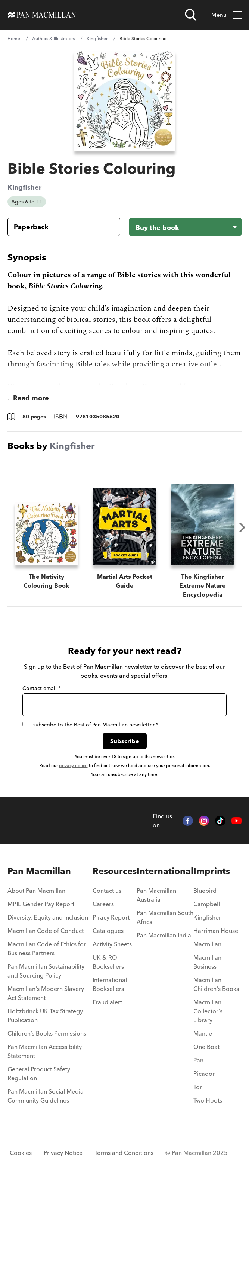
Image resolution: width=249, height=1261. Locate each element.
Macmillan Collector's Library (207, 1086)
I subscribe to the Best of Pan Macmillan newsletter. (90, 800)
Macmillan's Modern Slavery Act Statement (45, 1069)
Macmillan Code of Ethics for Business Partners (46, 1024)
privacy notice (73, 841)
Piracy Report (111, 993)
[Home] (42, 15)
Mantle (202, 1109)
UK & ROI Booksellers (108, 1037)
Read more (31, 398)
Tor (197, 1162)
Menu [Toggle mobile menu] (226, 15)
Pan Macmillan (39, 946)
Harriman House (215, 1006)
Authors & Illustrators (53, 38)
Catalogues (108, 1006)
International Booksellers (110, 1060)
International (165, 946)
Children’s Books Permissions (46, 1109)
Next (242, 527)
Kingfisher (97, 38)
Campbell (206, 979)
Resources (115, 946)
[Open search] (191, 15)
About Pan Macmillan (36, 966)
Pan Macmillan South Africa (165, 993)
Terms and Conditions (123, 1228)
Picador (204, 1149)
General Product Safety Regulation (38, 1149)
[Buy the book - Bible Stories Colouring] (186, 227)
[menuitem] (50, 968)
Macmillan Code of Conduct (45, 1006)
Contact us (107, 966)
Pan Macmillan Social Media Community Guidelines (45, 1171)
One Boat (206, 1122)
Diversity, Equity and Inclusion (47, 993)
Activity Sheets (112, 1019)
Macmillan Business (207, 1037)
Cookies (21, 1228)
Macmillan (207, 1019)
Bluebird (205, 966)
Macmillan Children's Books (216, 1060)
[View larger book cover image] (124, 101)
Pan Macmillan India (164, 1010)
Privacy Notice (63, 1228)
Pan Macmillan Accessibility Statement (44, 1127)
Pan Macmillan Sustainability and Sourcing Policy (45, 1046)
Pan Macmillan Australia (156, 970)
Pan (198, 1135)
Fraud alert (107, 1077)
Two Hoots (207, 1176)
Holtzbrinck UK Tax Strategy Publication (45, 1091)
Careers (103, 979)
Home (13, 38)
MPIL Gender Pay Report (40, 979)
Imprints (211, 946)
